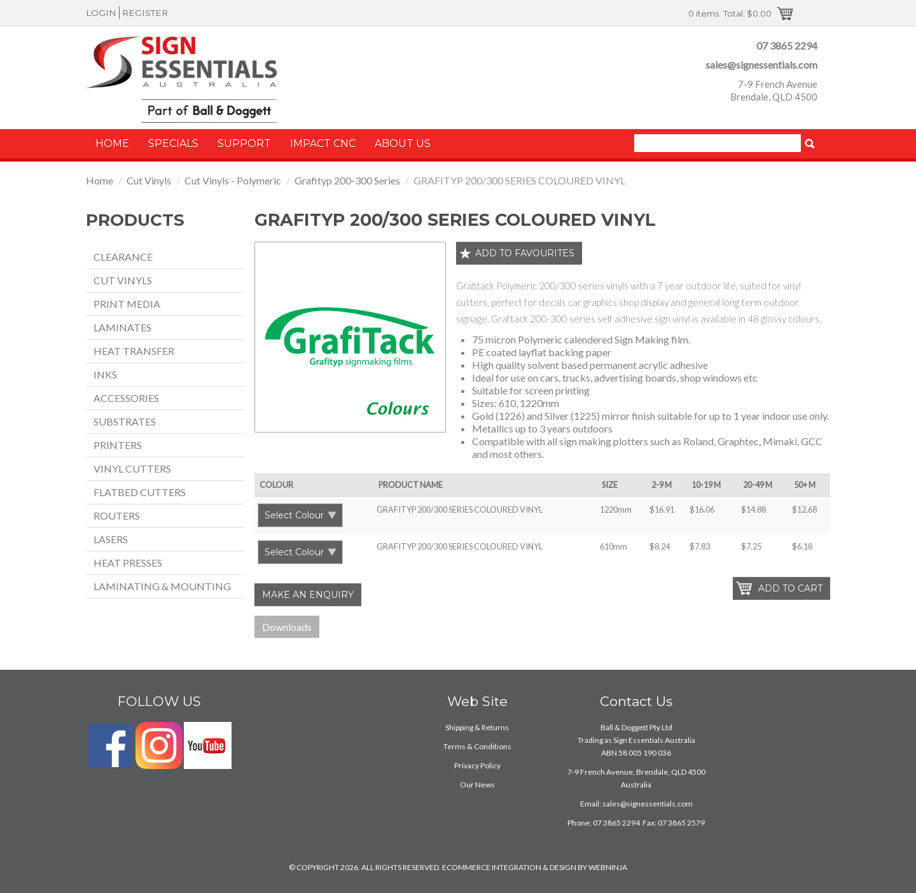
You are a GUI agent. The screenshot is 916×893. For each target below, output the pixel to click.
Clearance (123, 257)
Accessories (126, 398)
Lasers (111, 539)
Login (101, 13)
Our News (477, 784)
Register (145, 13)
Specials (173, 143)
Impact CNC (323, 143)
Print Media (127, 304)
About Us (403, 143)
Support (244, 143)
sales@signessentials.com (761, 65)
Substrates (125, 421)
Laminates (122, 327)
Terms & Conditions (477, 746)
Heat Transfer (134, 351)
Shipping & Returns (477, 727)
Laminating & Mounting (162, 586)
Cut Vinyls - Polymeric (232, 180)
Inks (105, 374)
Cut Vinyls (149, 180)
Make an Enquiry (308, 594)
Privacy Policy (477, 765)
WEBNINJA (607, 867)
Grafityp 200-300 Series (347, 180)
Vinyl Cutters (132, 468)
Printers (118, 445)
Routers (117, 515)
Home (112, 143)
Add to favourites (524, 253)
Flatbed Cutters (140, 492)
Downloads (287, 627)
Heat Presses (128, 563)
